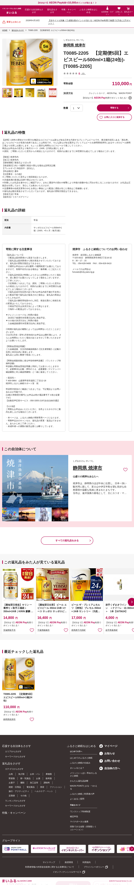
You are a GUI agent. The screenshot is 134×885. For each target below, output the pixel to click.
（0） (83, 73)
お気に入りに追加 (125, 469)
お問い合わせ (109, 760)
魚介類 (21, 774)
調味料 (47, 782)
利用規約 (86, 862)
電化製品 (30, 787)
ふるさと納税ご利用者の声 (82, 794)
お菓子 (12, 782)
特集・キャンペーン (69, 11)
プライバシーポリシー (94, 867)
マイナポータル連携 (79, 821)
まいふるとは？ (77, 768)
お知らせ (107, 753)
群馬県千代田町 (78, 630)
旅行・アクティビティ (19, 791)
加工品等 (34, 782)
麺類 (22, 782)
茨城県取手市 (9, 630)
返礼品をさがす (52, 11)
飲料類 (49, 778)
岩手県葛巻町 (111, 630)
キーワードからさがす (15, 756)
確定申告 (74, 816)
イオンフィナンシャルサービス (67, 872)
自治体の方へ (109, 768)
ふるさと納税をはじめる (88, 11)
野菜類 (12, 778)
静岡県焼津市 (9, 719)
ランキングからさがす (15, 801)
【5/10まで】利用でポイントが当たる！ (65, 3)
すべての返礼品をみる (67, 540)
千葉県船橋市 (43, 630)
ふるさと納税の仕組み (80, 763)
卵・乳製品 (25, 778)
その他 (23, 795)
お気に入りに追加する (112, 117)
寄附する (114, 108)
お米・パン (35, 774)
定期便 (12, 795)
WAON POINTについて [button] (130, 98)
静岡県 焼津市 (74, 45)
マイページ (108, 746)
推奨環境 (69, 862)
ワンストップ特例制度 (80, 811)
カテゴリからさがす (14, 769)
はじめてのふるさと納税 (81, 758)
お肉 (11, 774)
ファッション (56, 787)
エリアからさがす (13, 751)
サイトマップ (49, 862)
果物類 (49, 774)
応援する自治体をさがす (34, 11)
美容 (42, 787)
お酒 (38, 778)
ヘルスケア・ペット (44, 791)
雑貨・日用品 (15, 787)
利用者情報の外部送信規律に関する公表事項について (49, 867)
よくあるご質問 (77, 799)
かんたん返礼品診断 (79, 781)
